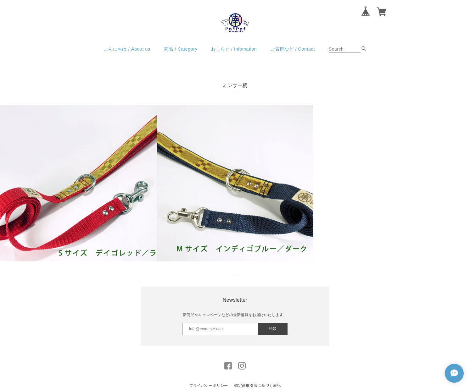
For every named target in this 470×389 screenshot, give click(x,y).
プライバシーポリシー (208, 385)
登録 (272, 328)
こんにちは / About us (127, 49)
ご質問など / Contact (293, 49)
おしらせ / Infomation (234, 49)
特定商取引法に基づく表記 (257, 385)
